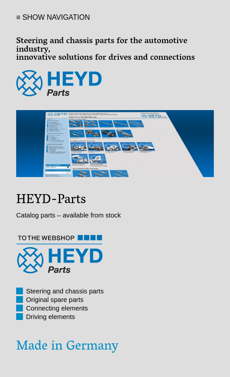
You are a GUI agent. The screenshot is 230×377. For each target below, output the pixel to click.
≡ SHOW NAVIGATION (53, 17)
